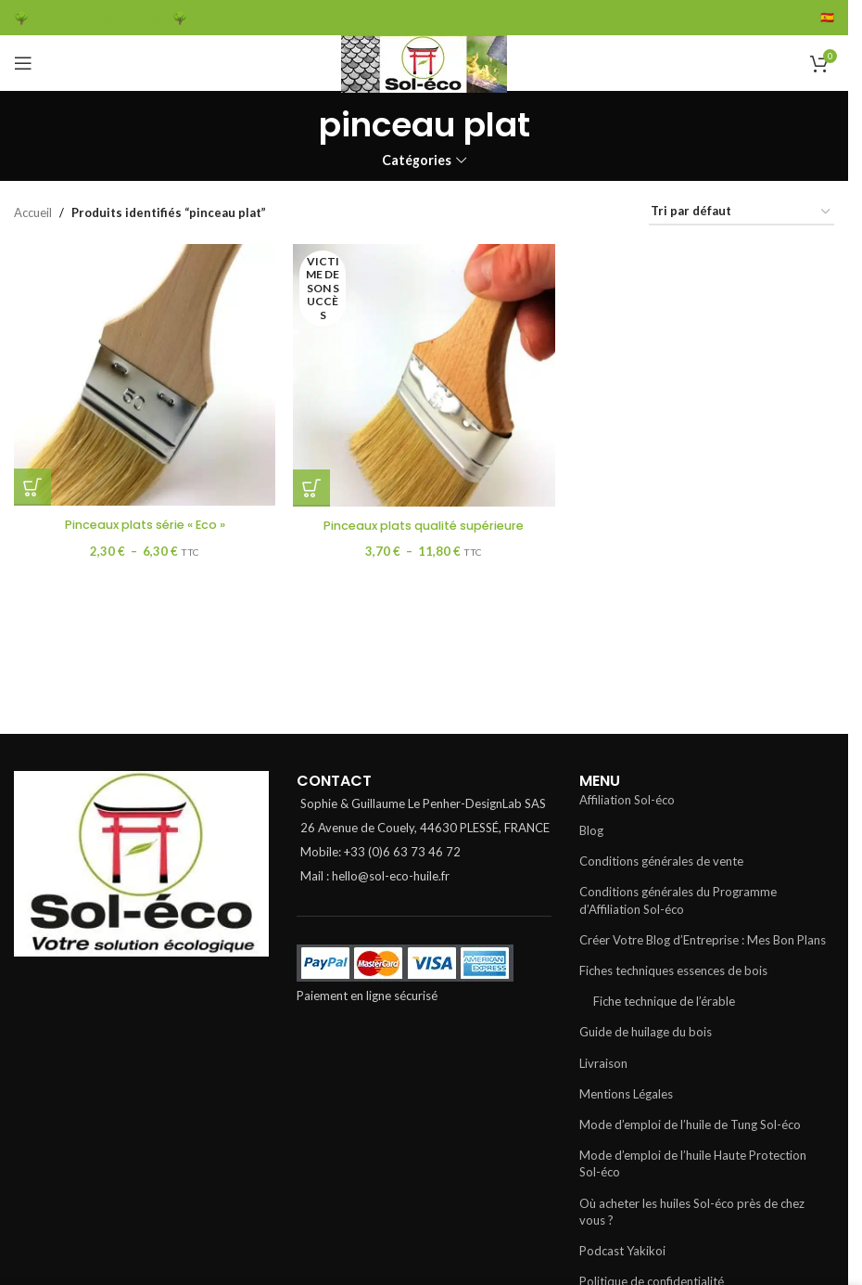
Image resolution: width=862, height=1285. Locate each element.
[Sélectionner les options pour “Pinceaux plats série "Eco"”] (32, 487)
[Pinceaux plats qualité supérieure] (424, 375)
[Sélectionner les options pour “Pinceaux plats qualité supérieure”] (312, 487)
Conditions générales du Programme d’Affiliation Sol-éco (678, 900)
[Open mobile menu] (23, 63)
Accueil (33, 212)
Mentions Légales (626, 1093)
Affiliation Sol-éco (627, 799)
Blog (591, 830)
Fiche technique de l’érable (664, 1001)
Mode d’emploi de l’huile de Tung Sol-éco (690, 1124)
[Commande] (741, 212)
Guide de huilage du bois (645, 1031)
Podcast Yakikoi (622, 1250)
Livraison (603, 1063)
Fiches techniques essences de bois (673, 970)
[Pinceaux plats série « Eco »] (144, 375)
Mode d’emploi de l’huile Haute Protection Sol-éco (692, 1163)
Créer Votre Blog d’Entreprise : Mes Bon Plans (702, 939)
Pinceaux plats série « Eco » (144, 524)
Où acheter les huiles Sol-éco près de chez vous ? (692, 1211)
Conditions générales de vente (661, 861)
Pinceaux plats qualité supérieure (424, 524)
